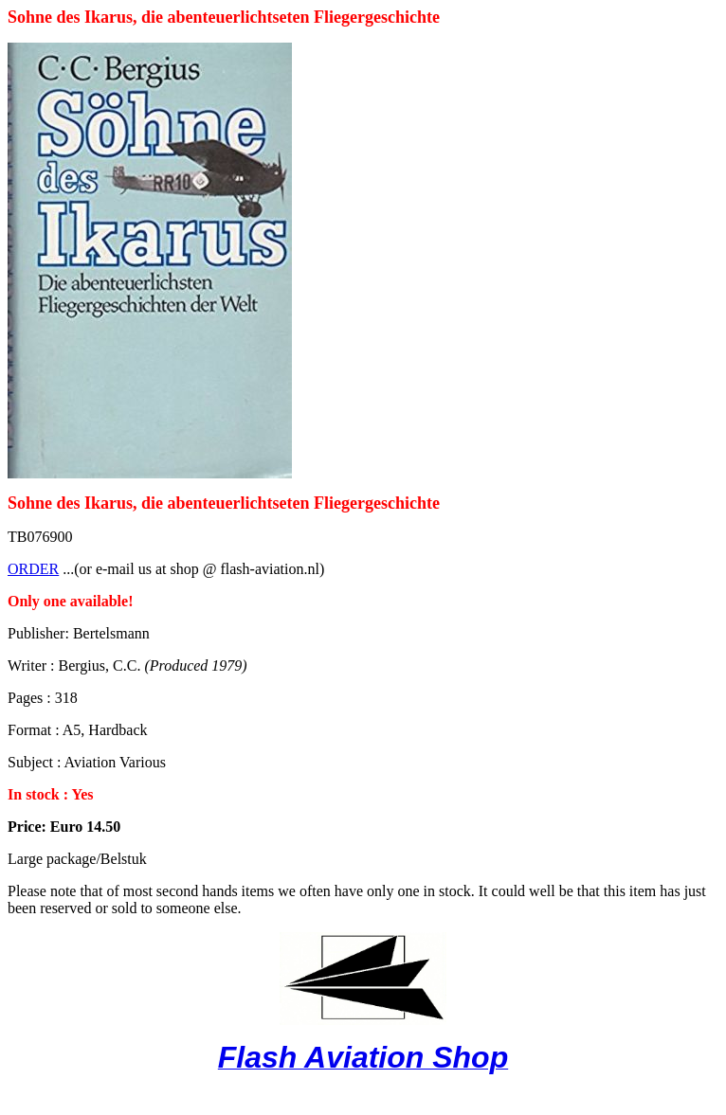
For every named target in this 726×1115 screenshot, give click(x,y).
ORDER (33, 569)
